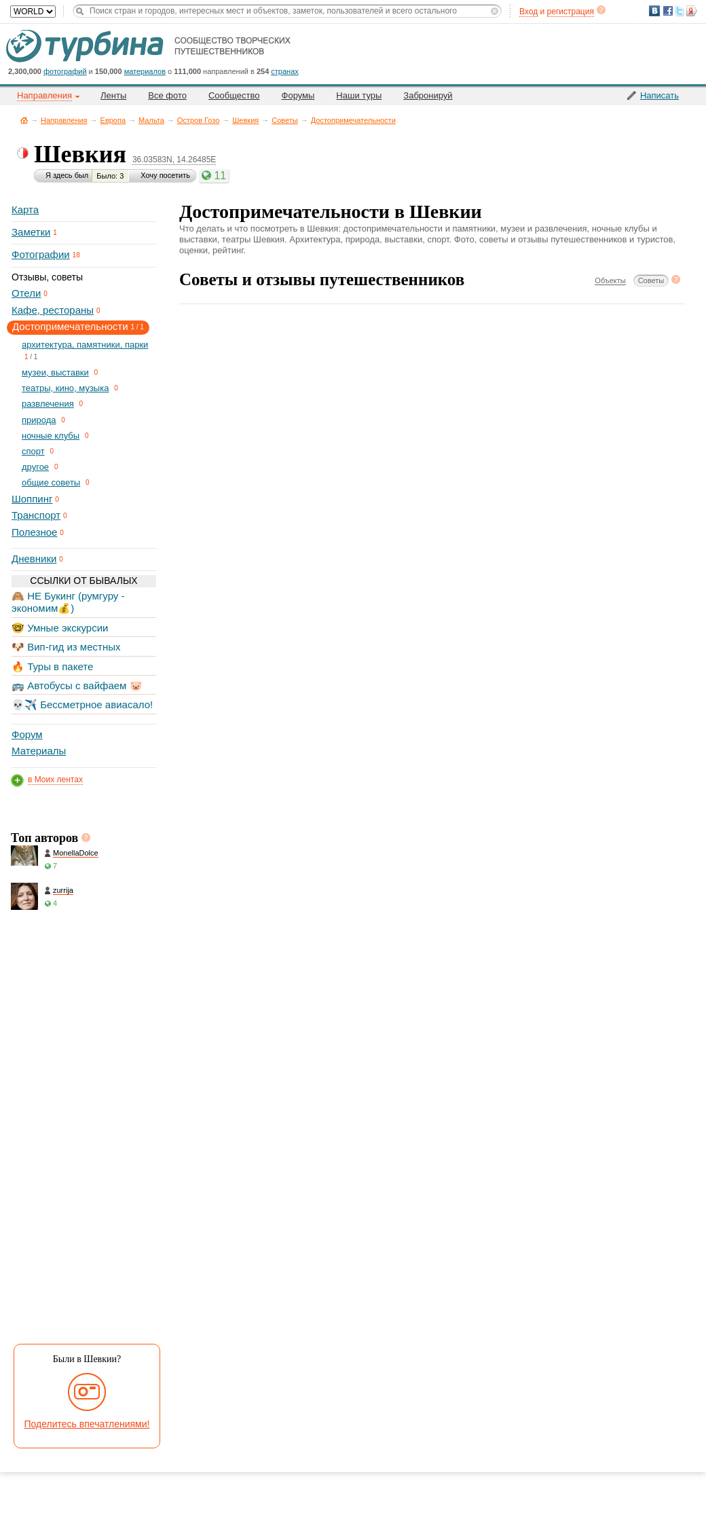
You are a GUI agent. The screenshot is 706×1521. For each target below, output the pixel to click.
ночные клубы (50, 435)
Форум (27, 734)
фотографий (65, 71)
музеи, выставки (55, 372)
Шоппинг (32, 499)
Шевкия (245, 120)
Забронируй (427, 95)
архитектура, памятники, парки (85, 345)
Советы (284, 120)
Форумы (298, 95)
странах (284, 71)
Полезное (34, 532)
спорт (33, 451)
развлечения (48, 404)
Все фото (167, 95)
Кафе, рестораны (53, 310)
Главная (24, 120)
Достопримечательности (353, 120)
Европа (113, 120)
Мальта (151, 120)
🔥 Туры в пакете (52, 666)
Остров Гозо (198, 120)
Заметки (31, 232)
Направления (64, 120)
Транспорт (36, 515)
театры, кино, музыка (65, 388)
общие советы (51, 482)
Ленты (113, 95)
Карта (25, 209)
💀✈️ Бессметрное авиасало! (82, 704)
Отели (26, 293)
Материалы (39, 750)
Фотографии (41, 254)
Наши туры (359, 95)
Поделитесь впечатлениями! (87, 1423)
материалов (145, 71)
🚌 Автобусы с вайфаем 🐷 (77, 685)
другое (35, 467)
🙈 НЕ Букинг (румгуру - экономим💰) (68, 602)
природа (39, 420)
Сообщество (234, 95)
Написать (659, 95)
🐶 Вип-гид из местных (66, 647)
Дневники (34, 558)
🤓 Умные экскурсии (60, 628)
